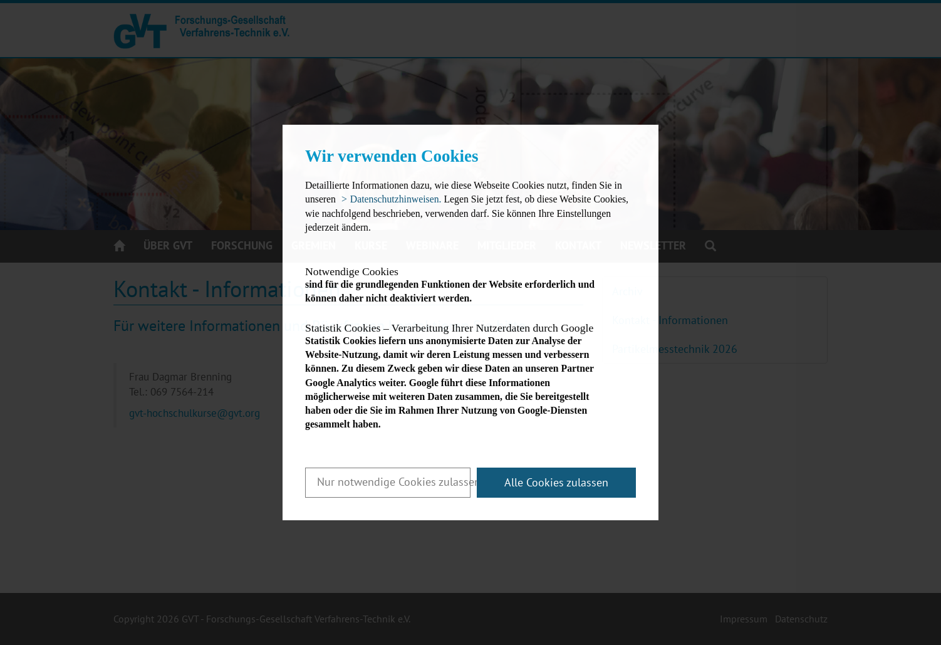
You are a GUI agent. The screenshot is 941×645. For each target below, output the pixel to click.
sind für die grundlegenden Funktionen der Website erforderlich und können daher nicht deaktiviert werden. (459, 285)
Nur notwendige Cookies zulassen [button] (393, 482)
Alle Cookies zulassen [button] (556, 482)
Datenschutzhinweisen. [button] (396, 199)
